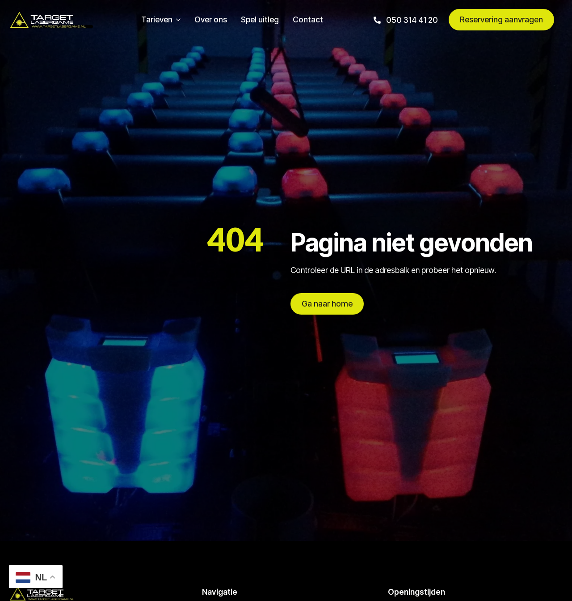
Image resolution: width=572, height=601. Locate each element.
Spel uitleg (260, 20)
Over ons (210, 20)
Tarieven (156, 20)
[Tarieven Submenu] (176, 20)
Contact (308, 20)
